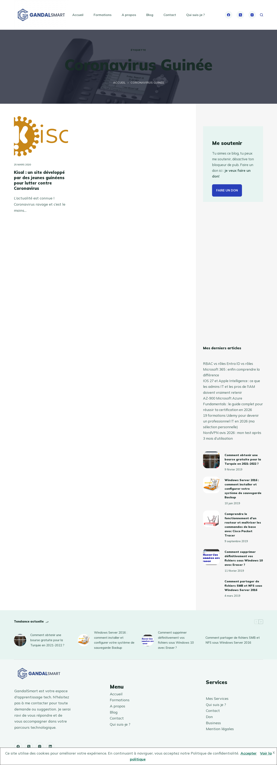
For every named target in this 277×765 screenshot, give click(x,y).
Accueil (77, 15)
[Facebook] (229, 15)
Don (209, 716)
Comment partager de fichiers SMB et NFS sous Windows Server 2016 (243, 585)
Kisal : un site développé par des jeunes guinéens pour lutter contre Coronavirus (39, 180)
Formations (102, 15)
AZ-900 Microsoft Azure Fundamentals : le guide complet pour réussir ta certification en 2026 (233, 404)
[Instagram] (252, 15)
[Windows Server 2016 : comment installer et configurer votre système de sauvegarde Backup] (211, 485)
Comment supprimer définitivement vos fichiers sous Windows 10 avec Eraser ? (176, 640)
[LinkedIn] (50, 746)
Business (213, 723)
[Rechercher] (261, 14)
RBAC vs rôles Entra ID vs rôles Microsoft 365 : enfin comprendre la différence (231, 369)
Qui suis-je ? (195, 15)
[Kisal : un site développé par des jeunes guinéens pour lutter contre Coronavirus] (41, 136)
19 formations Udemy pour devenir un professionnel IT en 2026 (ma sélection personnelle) (231, 421)
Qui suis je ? (216, 704)
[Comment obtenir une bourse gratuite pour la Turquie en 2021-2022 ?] (211, 460)
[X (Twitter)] (240, 15)
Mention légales (220, 728)
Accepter (249, 753)
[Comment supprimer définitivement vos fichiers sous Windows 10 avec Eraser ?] (211, 556)
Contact (169, 15)
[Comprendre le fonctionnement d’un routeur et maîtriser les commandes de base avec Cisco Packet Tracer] (211, 518)
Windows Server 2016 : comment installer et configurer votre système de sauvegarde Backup (243, 488)
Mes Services (217, 698)
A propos (129, 15)
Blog (149, 15)
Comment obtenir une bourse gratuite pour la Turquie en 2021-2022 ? (243, 459)
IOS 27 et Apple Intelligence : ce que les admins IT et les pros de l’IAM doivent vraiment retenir (231, 386)
